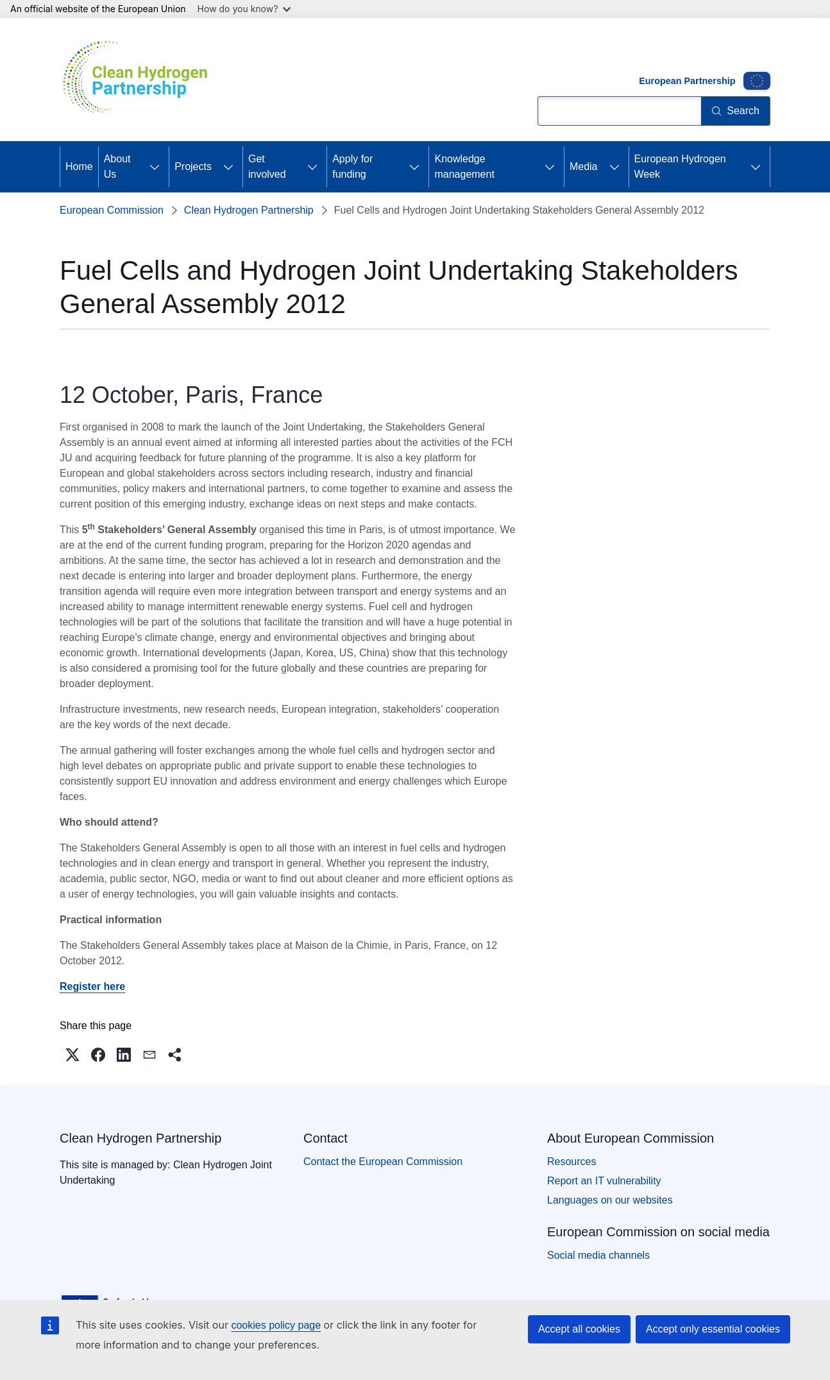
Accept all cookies (579, 1329)
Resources (571, 1161)
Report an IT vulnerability (604, 1180)
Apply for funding (352, 166)
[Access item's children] (154, 166)
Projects (193, 166)
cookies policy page (276, 1325)
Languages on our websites (610, 1200)
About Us (117, 166)
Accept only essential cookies (713, 1329)
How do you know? (244, 8)
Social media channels (598, 1255)
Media (584, 166)
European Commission (112, 210)
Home (79, 166)
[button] (72, 1054)
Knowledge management (464, 166)
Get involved (267, 166)
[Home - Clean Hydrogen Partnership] (140, 79)
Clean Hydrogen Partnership (249, 210)
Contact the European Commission (382, 1161)
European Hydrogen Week (680, 166)
